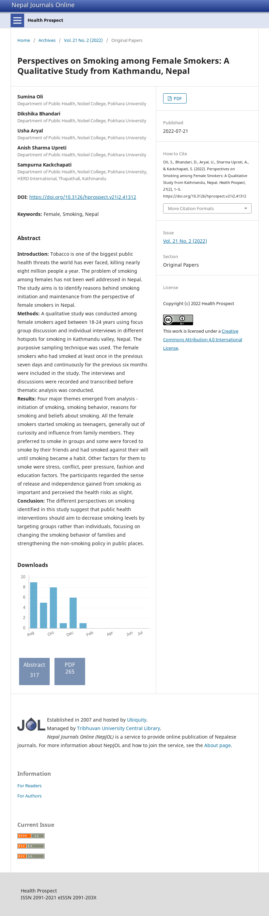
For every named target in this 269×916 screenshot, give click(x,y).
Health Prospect (45, 20)
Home (23, 40)
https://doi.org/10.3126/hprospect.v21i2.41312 (82, 197)
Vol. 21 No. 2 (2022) (83, 40)
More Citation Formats (191, 208)
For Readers (29, 786)
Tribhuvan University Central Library (118, 728)
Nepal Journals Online (43, 5)
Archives (47, 40)
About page (217, 745)
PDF (177, 98)
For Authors (29, 796)
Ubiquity (136, 719)
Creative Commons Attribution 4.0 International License (202, 339)
